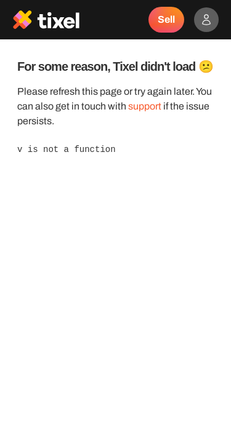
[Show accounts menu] (206, 19)
